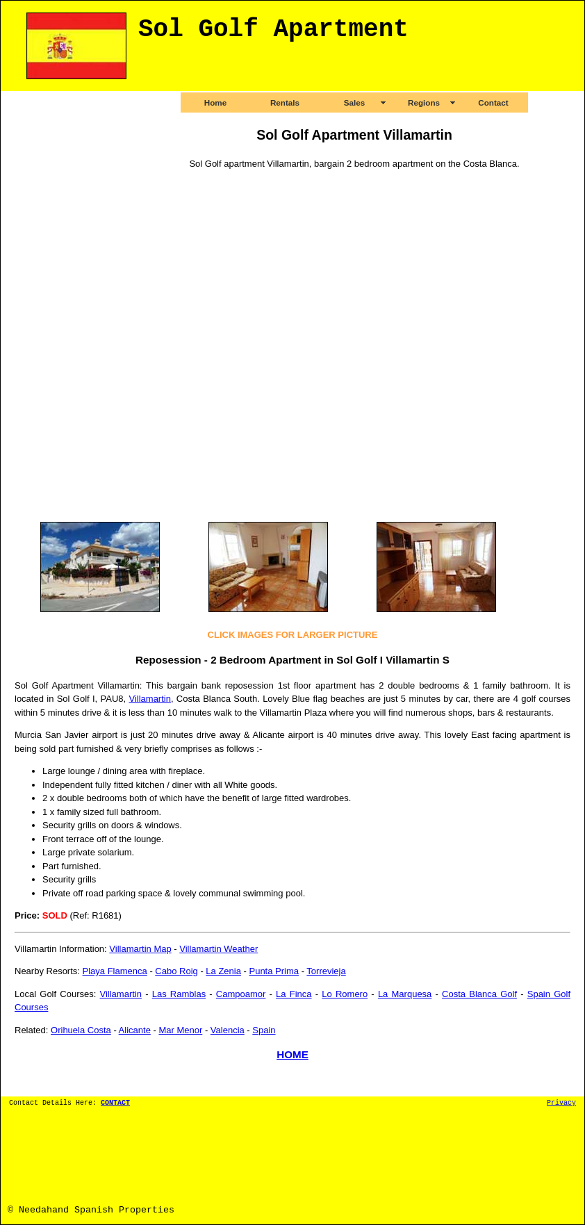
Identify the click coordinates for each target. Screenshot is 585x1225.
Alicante (135, 1030)
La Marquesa (404, 994)
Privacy (561, 1103)
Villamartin (149, 698)
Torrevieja (325, 971)
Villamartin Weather (218, 949)
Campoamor (241, 994)
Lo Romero (345, 994)
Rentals (284, 102)
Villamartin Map (140, 949)
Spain (263, 1030)
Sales (354, 102)
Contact (493, 102)
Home (215, 102)
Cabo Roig (176, 971)
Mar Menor (180, 1030)
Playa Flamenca (115, 971)
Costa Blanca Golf (479, 994)
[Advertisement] (70, 302)
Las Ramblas (179, 994)
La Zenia (223, 971)
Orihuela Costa (81, 1030)
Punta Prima (274, 971)
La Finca (293, 994)
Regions (424, 102)
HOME (292, 1054)
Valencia (228, 1030)
